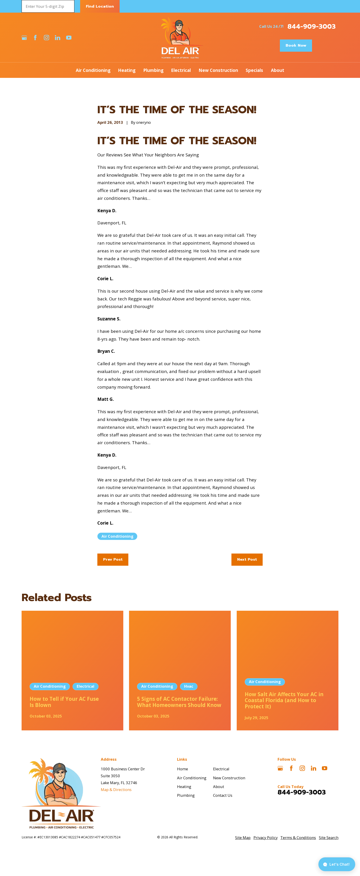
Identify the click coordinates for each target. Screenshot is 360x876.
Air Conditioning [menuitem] (93, 70)
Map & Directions (116, 789)
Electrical (221, 768)
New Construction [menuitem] (218, 70)
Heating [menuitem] (126, 70)
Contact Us (222, 795)
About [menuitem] (277, 70)
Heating (184, 786)
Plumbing (186, 795)
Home (182, 768)
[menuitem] (242, 837)
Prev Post (113, 559)
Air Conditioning (117, 536)
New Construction (229, 777)
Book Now (296, 45)
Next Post (247, 559)
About (218, 786)
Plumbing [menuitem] (153, 70)
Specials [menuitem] (254, 70)
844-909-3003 (311, 26)
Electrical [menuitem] (181, 70)
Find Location (100, 6)
